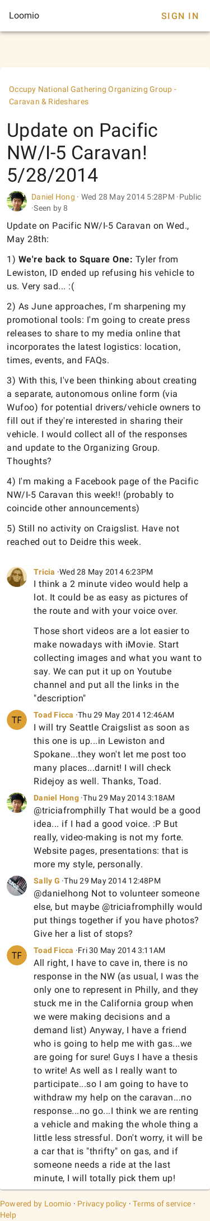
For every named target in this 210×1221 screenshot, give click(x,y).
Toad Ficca (54, 714)
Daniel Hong (53, 196)
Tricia (45, 571)
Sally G (47, 880)
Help (8, 1214)
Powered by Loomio (35, 1203)
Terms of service (162, 1203)
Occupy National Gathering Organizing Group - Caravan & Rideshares (92, 95)
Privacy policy (102, 1203)
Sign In (180, 16)
